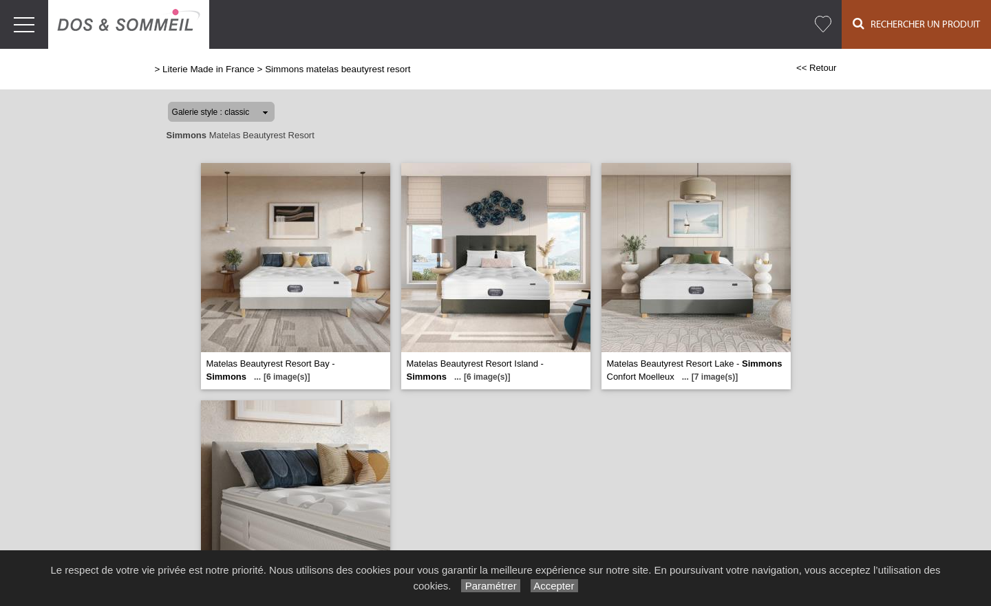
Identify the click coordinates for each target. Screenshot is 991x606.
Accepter (554, 586)
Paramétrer (490, 586)
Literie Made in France (208, 69)
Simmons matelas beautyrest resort (337, 69)
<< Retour (816, 68)
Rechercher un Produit (916, 23)
